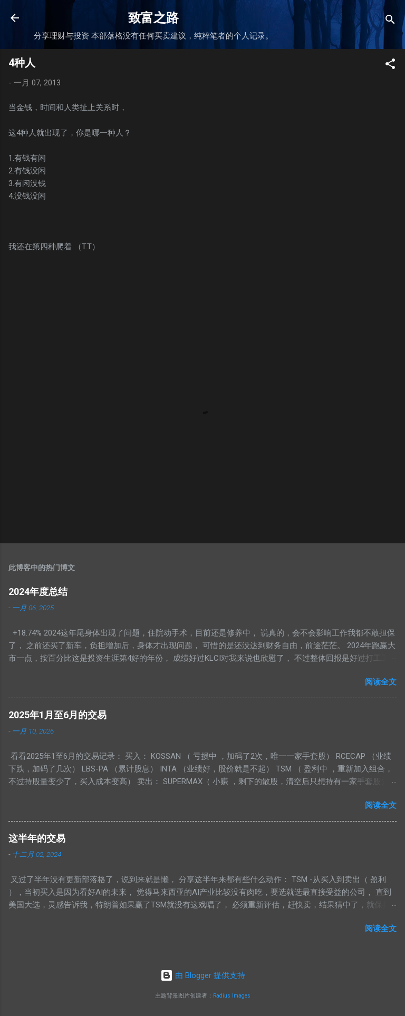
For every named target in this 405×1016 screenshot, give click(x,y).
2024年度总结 (38, 591)
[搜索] (390, 21)
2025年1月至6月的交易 (57, 714)
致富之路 (153, 18)
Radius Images (231, 995)
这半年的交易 (36, 838)
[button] (390, 65)
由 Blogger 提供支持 (202, 975)
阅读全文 (381, 682)
